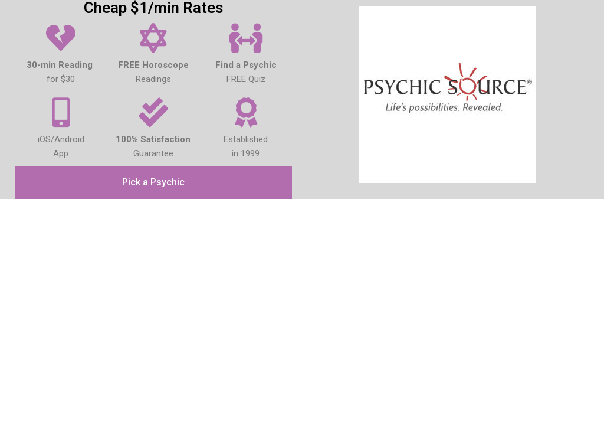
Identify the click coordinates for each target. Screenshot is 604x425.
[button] (153, 182)
